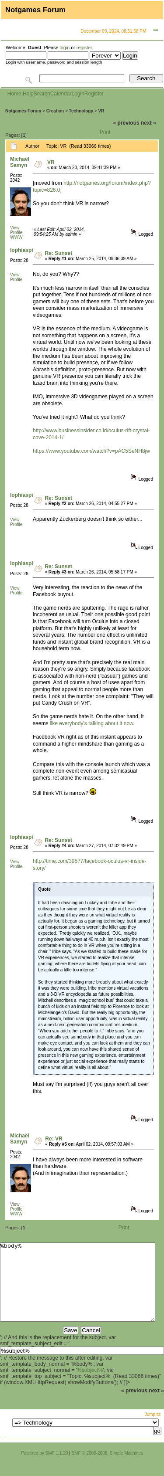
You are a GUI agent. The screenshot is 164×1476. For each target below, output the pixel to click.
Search (42, 94)
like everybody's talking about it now (91, 723)
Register (94, 94)
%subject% (90, 1386)
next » (148, 123)
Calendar (61, 94)
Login (77, 94)
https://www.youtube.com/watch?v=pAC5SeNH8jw (91, 451)
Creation (55, 111)
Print (105, 132)
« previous (126, 123)
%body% (77, 1289)
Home (14, 94)
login (64, 47)
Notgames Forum (23, 111)
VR (101, 111)
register (84, 47)
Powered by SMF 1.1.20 (44, 1468)
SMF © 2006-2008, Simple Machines (107, 1468)
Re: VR (53, 1139)
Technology (81, 111)
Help (28, 94)
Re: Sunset (58, 253)
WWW (16, 237)
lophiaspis (23, 250)
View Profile (16, 230)
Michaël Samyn (19, 162)
